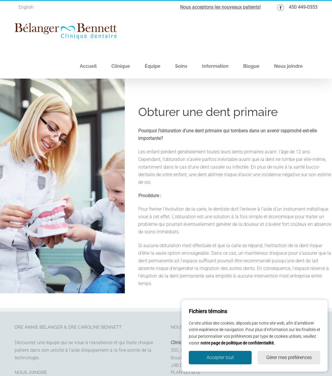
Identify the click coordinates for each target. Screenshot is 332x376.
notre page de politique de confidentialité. (237, 343)
